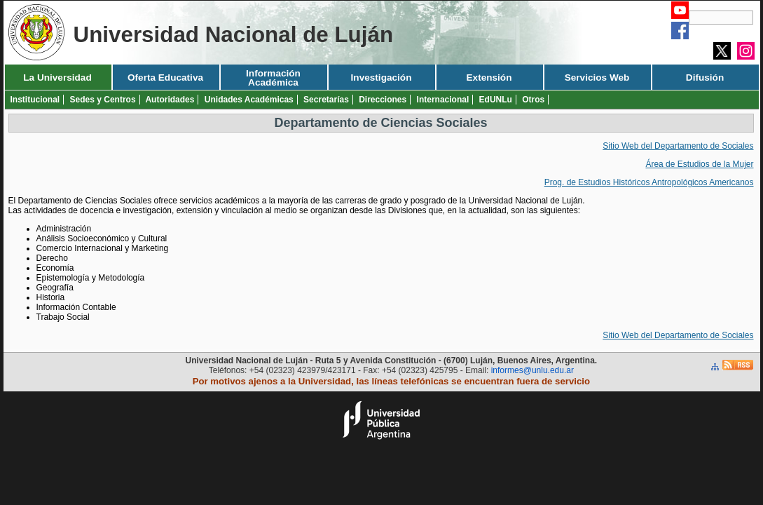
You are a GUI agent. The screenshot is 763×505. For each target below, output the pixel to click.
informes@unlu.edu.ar (532, 370)
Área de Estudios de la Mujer (699, 164)
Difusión (705, 77)
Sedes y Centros (103, 100)
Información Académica (273, 78)
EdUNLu (495, 100)
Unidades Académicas (249, 100)
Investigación (381, 77)
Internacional (443, 100)
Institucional (35, 100)
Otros (533, 100)
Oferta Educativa (165, 77)
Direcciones (382, 100)
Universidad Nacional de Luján (234, 34)
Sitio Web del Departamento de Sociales (678, 146)
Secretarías (326, 100)
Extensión (489, 77)
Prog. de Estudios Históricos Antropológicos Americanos (649, 182)
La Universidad (57, 77)
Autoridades (169, 100)
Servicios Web (597, 77)
